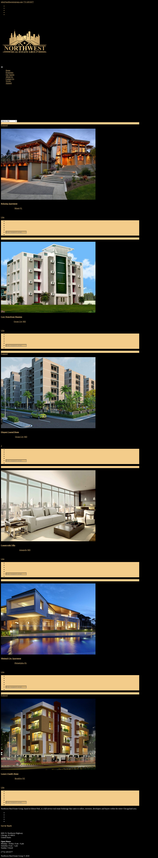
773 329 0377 (28, 2)
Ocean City (18, 322)
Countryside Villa (8, 545)
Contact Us (10, 79)
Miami (17, 208)
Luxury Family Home (9, 774)
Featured (4, 125)
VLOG (8, 81)
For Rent (4, 123)
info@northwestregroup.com (12, 2)
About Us (9, 77)
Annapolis (23, 550)
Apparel (9, 83)
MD (24, 322)
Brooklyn (18, 778)
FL (21, 208)
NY (23, 778)
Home (8, 70)
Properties (9, 73)
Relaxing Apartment (9, 204)
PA (25, 663)
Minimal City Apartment (11, 658)
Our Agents (10, 75)
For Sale (4, 238)
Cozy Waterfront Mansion (11, 317)
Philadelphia (19, 663)
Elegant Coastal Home (10, 432)
